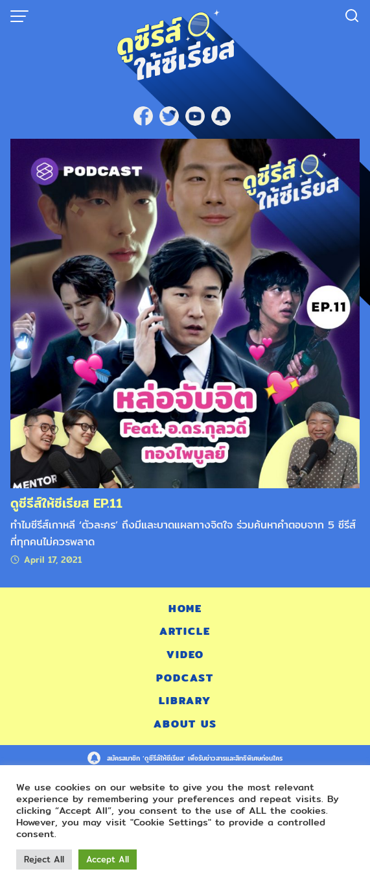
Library (185, 701)
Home (185, 608)
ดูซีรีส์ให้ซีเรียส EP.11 (66, 503)
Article (185, 631)
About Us (185, 724)
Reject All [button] (44, 859)
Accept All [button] (107, 859)
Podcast (185, 678)
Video (185, 654)
